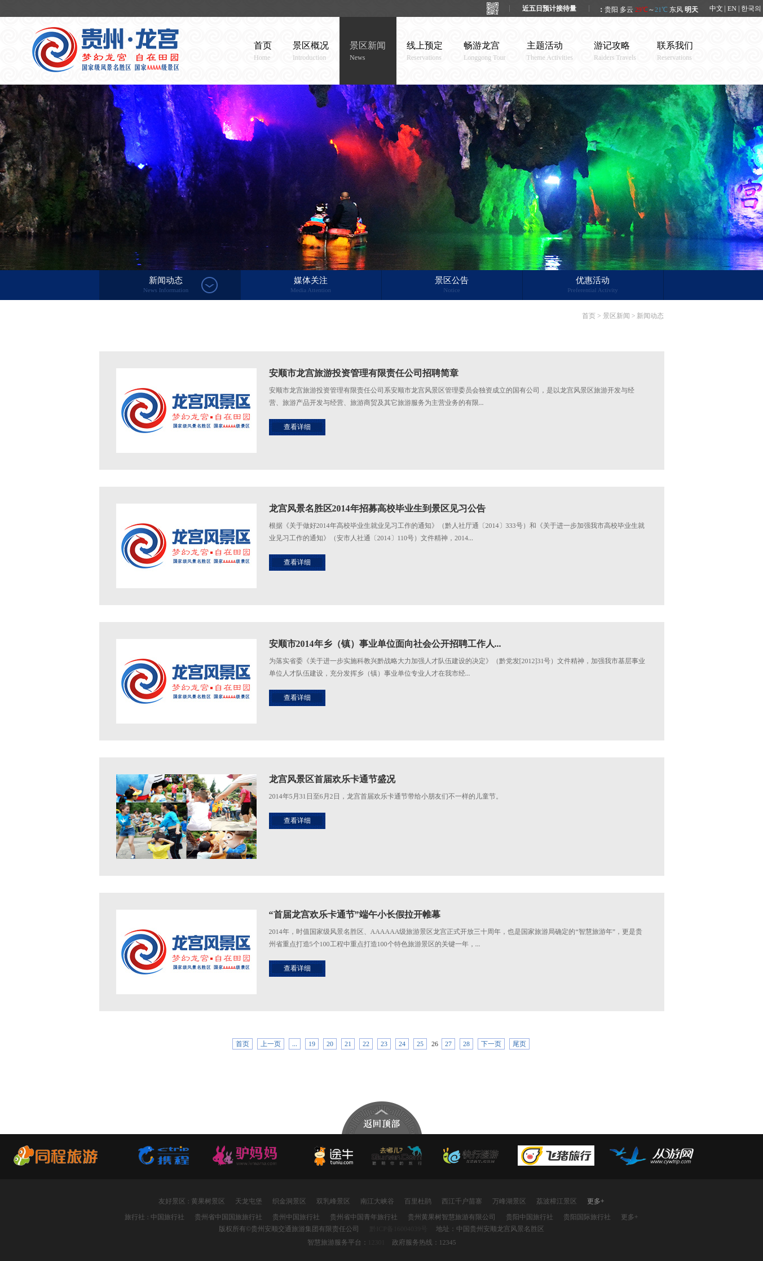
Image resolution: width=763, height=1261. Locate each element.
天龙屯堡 (248, 1201)
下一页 (491, 1044)
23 (384, 1044)
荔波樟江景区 (556, 1201)
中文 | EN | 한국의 (735, 8)
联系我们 (675, 51)
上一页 (271, 1044)
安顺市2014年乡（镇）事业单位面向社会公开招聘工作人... (385, 644)
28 (466, 1044)
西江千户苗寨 (462, 1201)
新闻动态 (166, 285)
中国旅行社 (167, 1217)
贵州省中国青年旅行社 (364, 1217)
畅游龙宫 (485, 51)
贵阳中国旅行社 (529, 1217)
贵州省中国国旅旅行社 (228, 1217)
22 (366, 1044)
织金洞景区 (289, 1201)
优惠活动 (593, 285)
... (294, 1044)
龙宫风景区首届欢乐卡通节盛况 (332, 779)
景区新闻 (368, 51)
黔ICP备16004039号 (398, 1229)
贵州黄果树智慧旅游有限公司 (452, 1217)
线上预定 (425, 51)
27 (448, 1044)
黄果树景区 (208, 1201)
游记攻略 (615, 51)
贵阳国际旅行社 (587, 1217)
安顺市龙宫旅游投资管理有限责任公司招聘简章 (363, 373)
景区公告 (452, 285)
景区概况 (311, 51)
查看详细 (297, 427)
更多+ (596, 1201)
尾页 (519, 1044)
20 (330, 1044)
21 (348, 1044)
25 (420, 1044)
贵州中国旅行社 (296, 1217)
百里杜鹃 (417, 1201)
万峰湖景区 (509, 1201)
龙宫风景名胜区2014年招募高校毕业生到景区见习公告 (377, 508)
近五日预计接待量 (549, 8)
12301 (376, 1242)
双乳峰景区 (333, 1201)
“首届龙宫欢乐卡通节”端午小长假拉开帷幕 (354, 914)
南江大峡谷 (377, 1201)
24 (402, 1044)
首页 (263, 51)
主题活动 (550, 51)
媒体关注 (311, 285)
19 (311, 1044)
